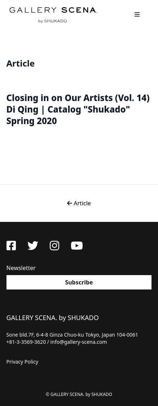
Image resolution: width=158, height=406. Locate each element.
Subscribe (79, 282)
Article (79, 203)
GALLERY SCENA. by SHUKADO (52, 14)
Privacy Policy (22, 361)
